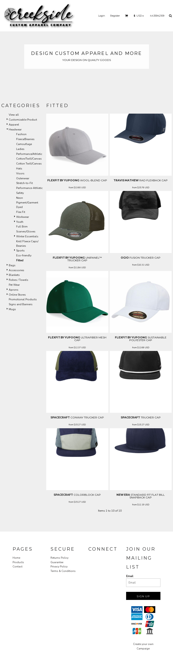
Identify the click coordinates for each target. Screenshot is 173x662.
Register (115, 15)
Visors (20, 173)
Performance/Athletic (29, 154)
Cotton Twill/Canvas (29, 163)
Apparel (14, 124)
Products (18, 562)
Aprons (13, 290)
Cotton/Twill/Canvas (29, 158)
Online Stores (17, 294)
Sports (20, 250)
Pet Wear (14, 285)
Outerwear (22, 178)
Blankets (14, 275)
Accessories (16, 270)
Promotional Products (23, 299)
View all (14, 115)
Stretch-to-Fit (24, 183)
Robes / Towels (18, 280)
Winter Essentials (27, 236)
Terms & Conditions (63, 571)
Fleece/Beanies (25, 139)
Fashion (21, 134)
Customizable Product (23, 119)
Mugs (12, 309)
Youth (19, 222)
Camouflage (24, 144)
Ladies (20, 149)
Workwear (22, 217)
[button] (126, 15)
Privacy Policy (59, 566)
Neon (19, 198)
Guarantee (56, 562)
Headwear (15, 129)
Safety (20, 193)
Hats (19, 168)
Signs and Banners (21, 304)
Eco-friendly (23, 255)
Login (101, 15)
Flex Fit (20, 212)
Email (129, 576)
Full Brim (22, 226)
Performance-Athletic (29, 188)
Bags (12, 265)
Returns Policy (59, 558)
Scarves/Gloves (25, 231)
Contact (17, 566)
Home (16, 558)
